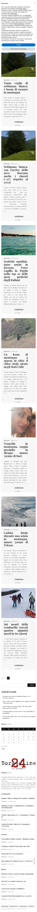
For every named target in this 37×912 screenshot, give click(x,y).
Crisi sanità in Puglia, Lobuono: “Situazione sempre (18, 839)
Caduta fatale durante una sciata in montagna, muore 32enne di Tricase (16, 539)
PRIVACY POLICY (14, 906)
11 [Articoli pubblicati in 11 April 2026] (28, 734)
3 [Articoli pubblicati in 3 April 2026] (23, 732)
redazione (6, 80)
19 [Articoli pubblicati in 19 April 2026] (33, 737)
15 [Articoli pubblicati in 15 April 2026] (13, 737)
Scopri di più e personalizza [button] (18, 49)
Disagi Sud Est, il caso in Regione (12, 854)
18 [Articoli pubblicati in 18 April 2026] (28, 737)
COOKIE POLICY (23, 906)
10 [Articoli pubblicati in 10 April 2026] (23, 734)
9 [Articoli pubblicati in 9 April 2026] (18, 734)
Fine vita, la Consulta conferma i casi (13, 881)
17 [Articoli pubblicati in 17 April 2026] (23, 737)
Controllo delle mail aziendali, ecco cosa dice (16, 896)
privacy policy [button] (22, 8)
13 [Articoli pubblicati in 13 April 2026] (3, 737)
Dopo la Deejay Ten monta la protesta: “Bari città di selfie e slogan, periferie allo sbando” (17, 707)
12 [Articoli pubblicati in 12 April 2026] (33, 734)
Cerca (31, 685)
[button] (34, 2)
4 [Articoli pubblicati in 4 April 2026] (28, 732)
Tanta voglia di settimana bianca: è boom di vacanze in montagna (16, 87)
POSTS (18, 125)
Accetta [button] (18, 45)
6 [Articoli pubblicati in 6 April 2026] (3, 734)
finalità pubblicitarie (19, 23)
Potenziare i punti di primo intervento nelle (15, 846)
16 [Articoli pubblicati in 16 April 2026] (18, 737)
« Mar (3, 749)
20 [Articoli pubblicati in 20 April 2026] (3, 740)
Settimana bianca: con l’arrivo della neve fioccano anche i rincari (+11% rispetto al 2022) (16, 174)
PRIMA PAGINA (4, 906)
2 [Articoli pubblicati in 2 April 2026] (18, 732)
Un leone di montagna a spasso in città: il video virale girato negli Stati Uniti (16, 361)
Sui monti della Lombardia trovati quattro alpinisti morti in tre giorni (16, 628)
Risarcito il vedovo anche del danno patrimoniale (17, 874)
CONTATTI (31, 906)
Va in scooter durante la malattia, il (12, 889)
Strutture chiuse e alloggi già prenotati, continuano (18, 798)
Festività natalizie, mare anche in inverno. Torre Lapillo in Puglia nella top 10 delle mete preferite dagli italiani (16, 271)
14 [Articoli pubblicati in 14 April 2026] (8, 737)
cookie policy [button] (13, 13)
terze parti (28, 15)
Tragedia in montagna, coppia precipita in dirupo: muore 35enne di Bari (16, 450)
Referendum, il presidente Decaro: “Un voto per (17, 861)
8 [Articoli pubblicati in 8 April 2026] (13, 734)
